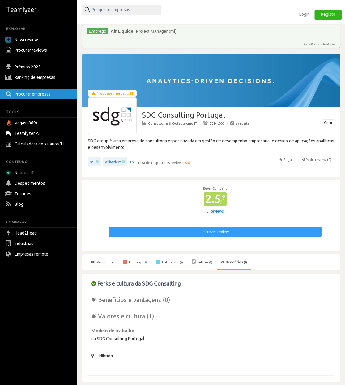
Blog (15, 204)
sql (92, 162)
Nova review (21, 40)
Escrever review (215, 232)
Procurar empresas (29, 94)
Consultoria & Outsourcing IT (169, 123)
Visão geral (103, 262)
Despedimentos (26, 183)
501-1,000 (213, 123)
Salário (202, 261)
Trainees (19, 193)
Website (240, 123)
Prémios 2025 (24, 66)
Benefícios (234, 262)
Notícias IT (20, 172)
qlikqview (113, 162)
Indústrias (20, 243)
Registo (328, 14)
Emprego (135, 262)
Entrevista (169, 262)
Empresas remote (27, 254)
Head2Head (22, 233)
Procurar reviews (27, 50)
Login (304, 14)
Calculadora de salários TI (35, 143)
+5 (132, 162)
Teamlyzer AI (40, 132)
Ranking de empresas (31, 77)
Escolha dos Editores (319, 44)
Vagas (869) (22, 123)
